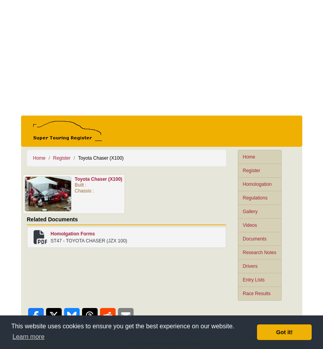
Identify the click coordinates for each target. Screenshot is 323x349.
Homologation (257, 184)
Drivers (250, 266)
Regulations (255, 198)
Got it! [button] (284, 332)
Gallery (250, 211)
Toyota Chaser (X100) (98, 179)
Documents (255, 239)
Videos (250, 225)
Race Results (257, 293)
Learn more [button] (28, 336)
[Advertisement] (161, 57)
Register (252, 170)
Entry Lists (254, 280)
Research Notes (260, 252)
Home (249, 157)
